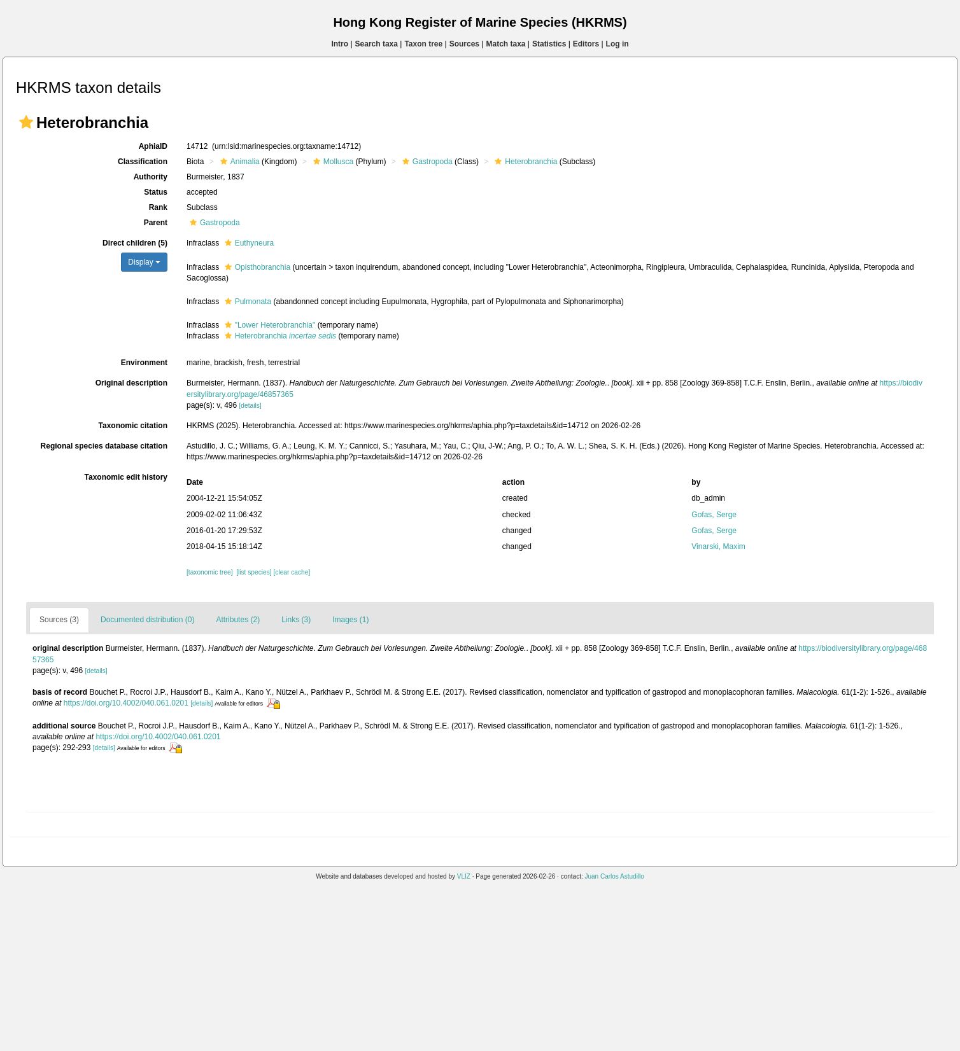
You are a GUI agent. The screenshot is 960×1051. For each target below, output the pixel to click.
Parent (155, 222)
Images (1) (350, 619)
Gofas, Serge (714, 514)
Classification (142, 161)
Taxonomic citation (133, 425)
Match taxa (505, 43)
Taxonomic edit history (126, 477)
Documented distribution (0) (147, 619)
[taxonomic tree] (209, 572)
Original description (131, 383)
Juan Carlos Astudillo (614, 876)
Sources (464, 43)
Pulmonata (246, 301)
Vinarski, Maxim (718, 546)
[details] (250, 405)
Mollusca (331, 161)
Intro (339, 43)
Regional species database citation (104, 446)
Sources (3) (59, 619)
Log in (617, 43)
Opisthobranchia (256, 267)
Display (144, 262)
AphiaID (153, 146)
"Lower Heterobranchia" (269, 325)
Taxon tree (423, 43)
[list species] (253, 572)
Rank (158, 207)
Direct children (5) (134, 243)
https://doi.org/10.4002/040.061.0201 (126, 703)
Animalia (238, 161)
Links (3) (296, 619)
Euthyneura (248, 243)
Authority (150, 176)
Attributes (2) (238, 619)
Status (155, 192)
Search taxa (376, 43)
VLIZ (463, 876)
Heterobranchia (524, 161)
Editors (586, 43)
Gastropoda (426, 161)
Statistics (549, 43)
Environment (144, 362)
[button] (26, 122)
